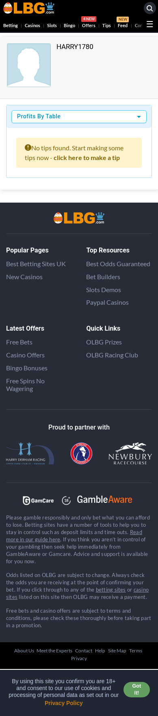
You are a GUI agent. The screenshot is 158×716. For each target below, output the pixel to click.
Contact (83, 651)
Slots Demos (103, 289)
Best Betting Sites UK (36, 263)
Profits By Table (39, 116)
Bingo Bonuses (27, 368)
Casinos (32, 25)
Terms (135, 651)
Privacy (79, 658)
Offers (88, 23)
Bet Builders (103, 276)
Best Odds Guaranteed (118, 263)
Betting (10, 25)
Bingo (69, 25)
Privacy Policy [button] (64, 703)
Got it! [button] (136, 689)
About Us (24, 651)
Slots (52, 25)
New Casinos (24, 276)
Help (100, 651)
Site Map (117, 651)
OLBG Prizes (104, 342)
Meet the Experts (54, 651)
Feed (123, 23)
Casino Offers (25, 355)
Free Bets (19, 342)
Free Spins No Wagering (25, 384)
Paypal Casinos (107, 302)
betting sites (111, 589)
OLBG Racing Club (112, 355)
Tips (106, 25)
